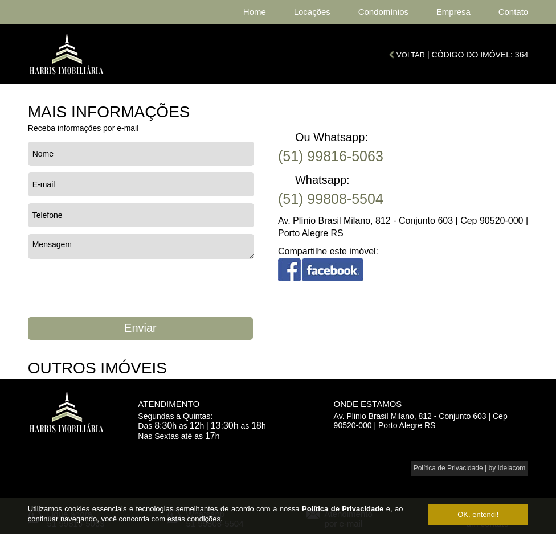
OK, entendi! (477, 514)
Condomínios (383, 12)
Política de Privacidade (342, 508)
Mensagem (141, 246)
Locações (312, 12)
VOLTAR (410, 55)
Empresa (453, 12)
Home (254, 12)
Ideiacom (512, 468)
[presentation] (114, 288)
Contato (513, 12)
